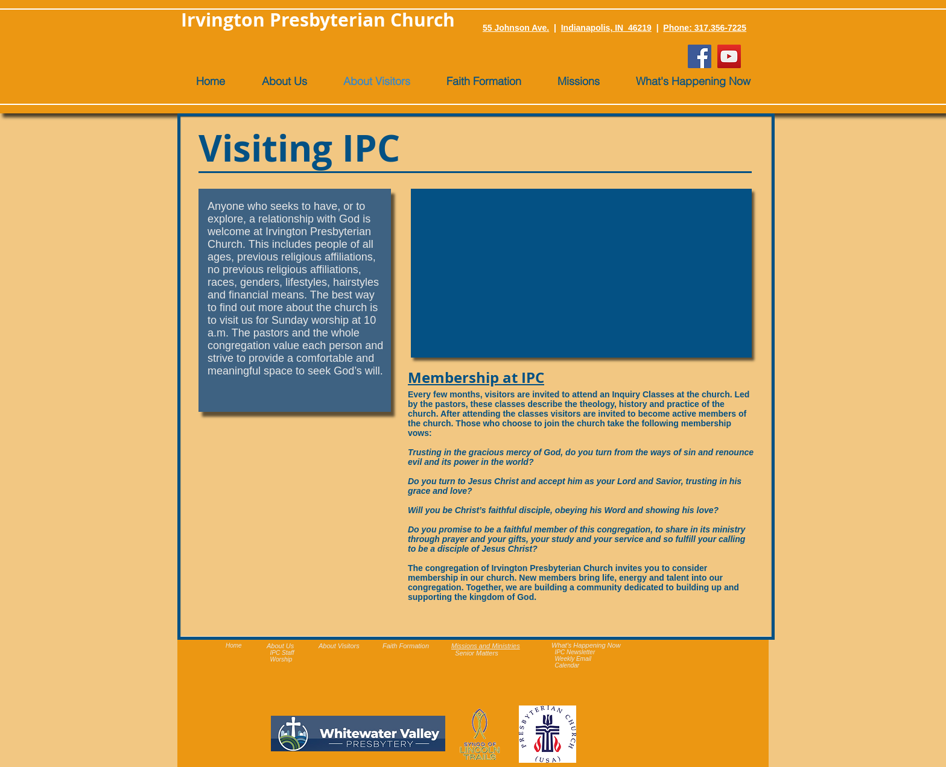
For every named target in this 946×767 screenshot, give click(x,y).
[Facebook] (699, 56)
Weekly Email (573, 658)
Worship (281, 659)
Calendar (567, 665)
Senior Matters (476, 653)
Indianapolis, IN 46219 (606, 28)
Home (234, 645)
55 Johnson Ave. (516, 28)
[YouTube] (729, 56)
